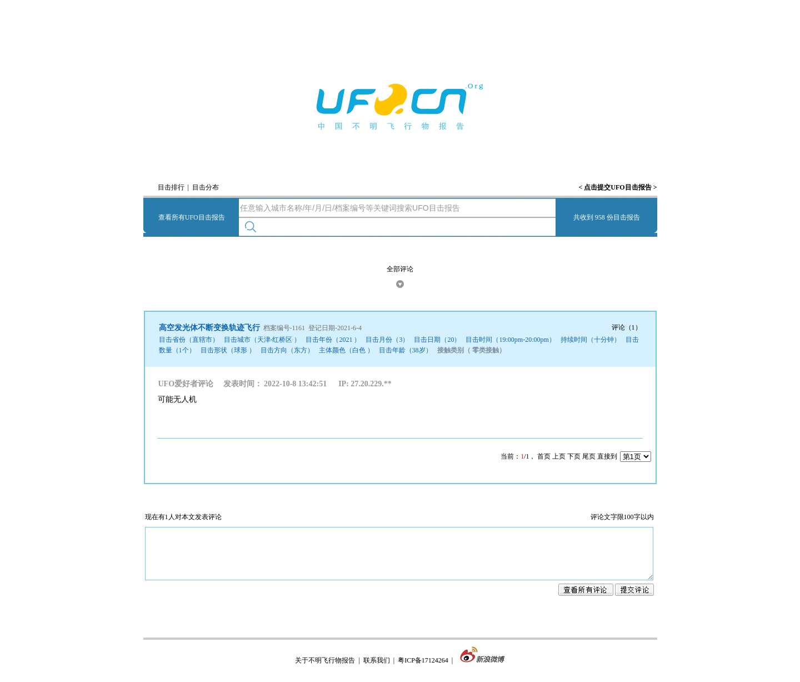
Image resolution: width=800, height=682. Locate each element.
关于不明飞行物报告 (325, 670)
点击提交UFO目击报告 (617, 187)
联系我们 (376, 670)
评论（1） (627, 327)
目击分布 (205, 187)
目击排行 (171, 187)
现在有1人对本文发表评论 (183, 517)
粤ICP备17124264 (423, 670)
